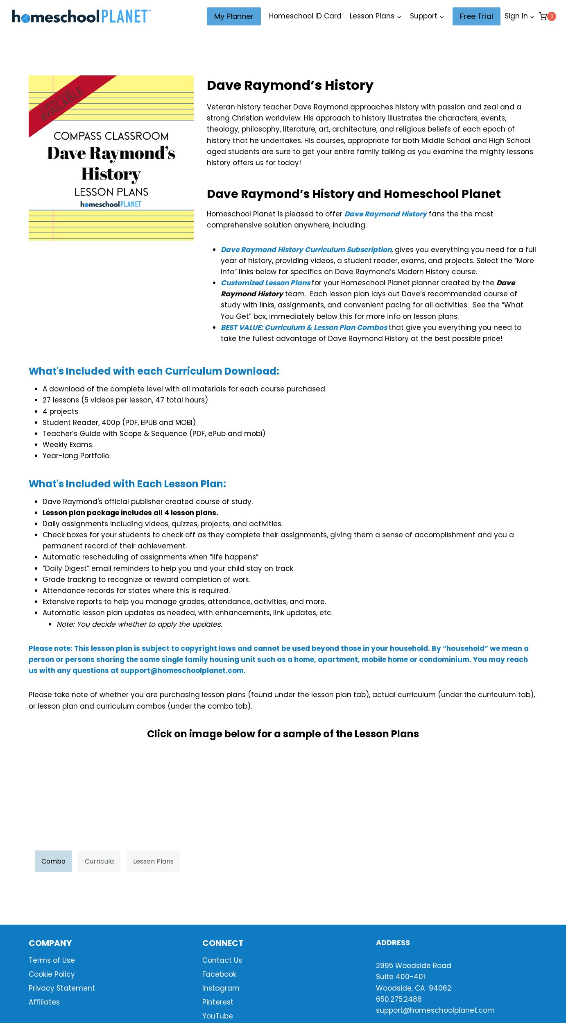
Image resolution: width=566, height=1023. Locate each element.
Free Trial (476, 16)
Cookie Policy (52, 974)
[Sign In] (520, 16)
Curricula (99, 861)
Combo (53, 861)
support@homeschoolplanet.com (182, 670)
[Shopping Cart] (547, 16)
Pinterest (217, 1002)
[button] (532, 16)
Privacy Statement (62, 988)
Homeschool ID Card (305, 16)
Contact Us (222, 960)
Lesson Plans (153, 861)
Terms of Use (52, 960)
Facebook (219, 974)
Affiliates (44, 1002)
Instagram (221, 988)
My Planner (234, 16)
